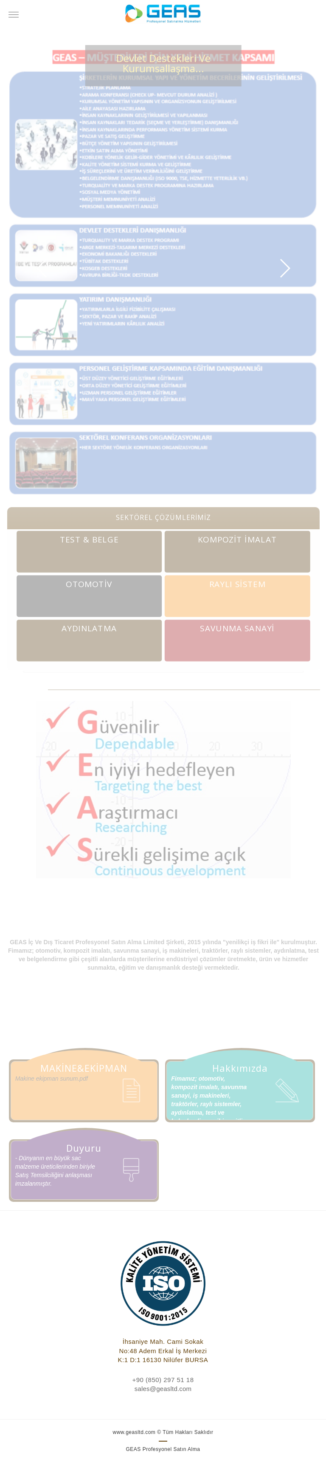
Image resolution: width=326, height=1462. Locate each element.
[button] (42, 268)
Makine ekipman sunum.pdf (51, 1078)
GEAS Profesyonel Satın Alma (163, 1449)
